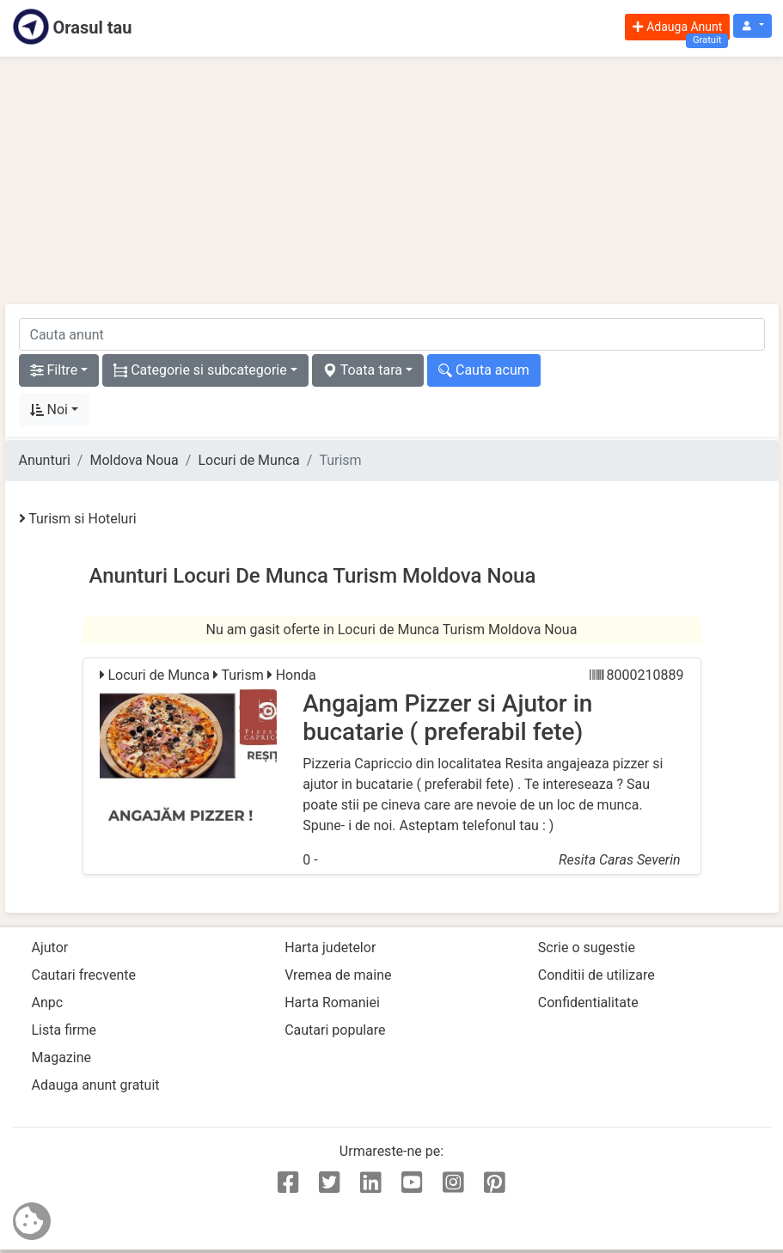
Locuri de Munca (248, 460)
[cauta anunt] (392, 334)
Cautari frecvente (84, 975)
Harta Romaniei (332, 1002)
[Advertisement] (392, 180)
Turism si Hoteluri (78, 518)
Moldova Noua (133, 460)
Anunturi (44, 460)
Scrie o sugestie (586, 947)
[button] (752, 26)
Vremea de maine (337, 975)
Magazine (62, 1057)
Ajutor (50, 947)
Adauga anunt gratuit (96, 1085)
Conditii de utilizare (596, 975)
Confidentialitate (588, 1002)
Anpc (48, 1002)
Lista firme (64, 1030)
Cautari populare (334, 1030)
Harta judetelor (330, 947)
